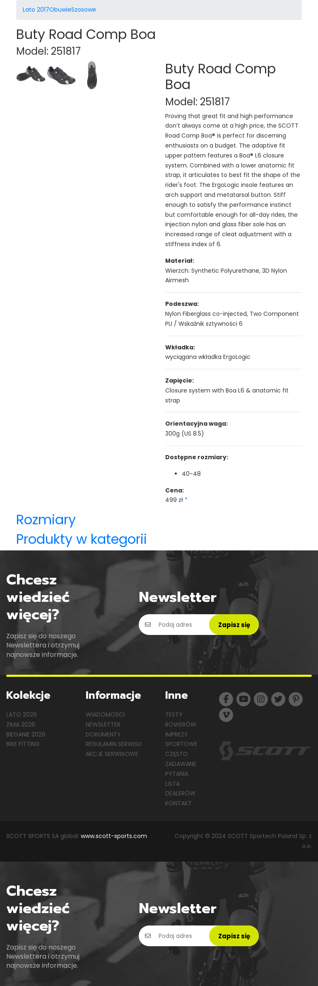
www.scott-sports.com (114, 836)
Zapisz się (234, 624)
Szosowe (83, 9)
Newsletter (103, 724)
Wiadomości (105, 714)
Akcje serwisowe (112, 754)
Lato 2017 (36, 9)
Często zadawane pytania (180, 764)
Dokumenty (103, 734)
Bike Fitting (23, 744)
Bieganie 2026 (26, 734)
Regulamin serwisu (114, 744)
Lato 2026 (21, 714)
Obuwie (60, 9)
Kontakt (178, 803)
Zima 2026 (20, 724)
